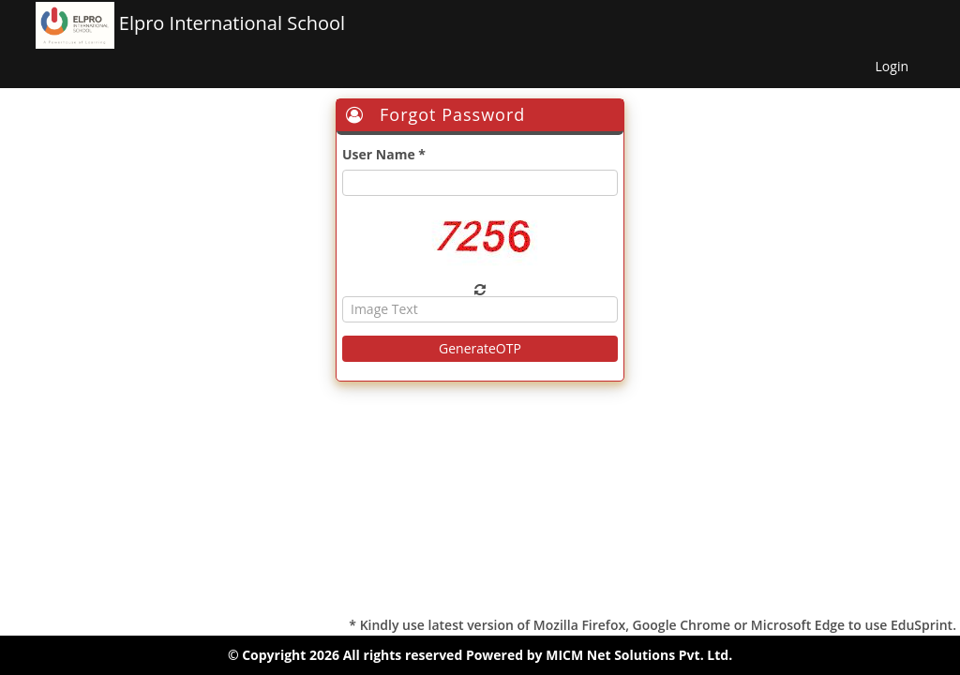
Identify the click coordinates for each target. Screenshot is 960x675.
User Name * (384, 154)
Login (892, 66)
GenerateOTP (480, 348)
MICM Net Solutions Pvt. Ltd (637, 655)
